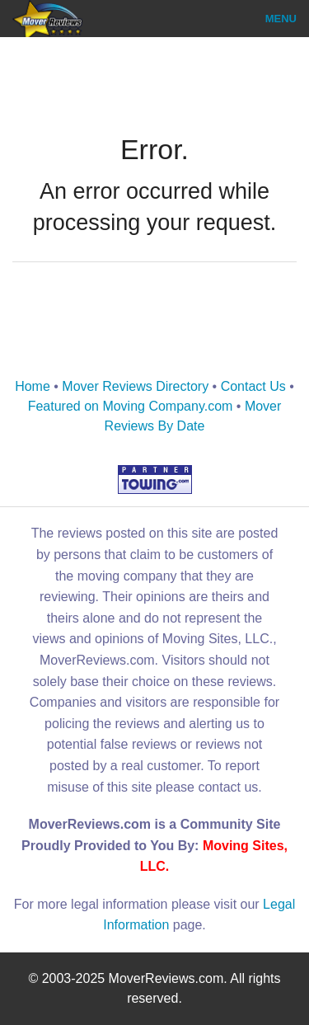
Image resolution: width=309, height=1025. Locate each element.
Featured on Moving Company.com (130, 406)
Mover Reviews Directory (135, 386)
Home (32, 386)
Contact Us (253, 386)
